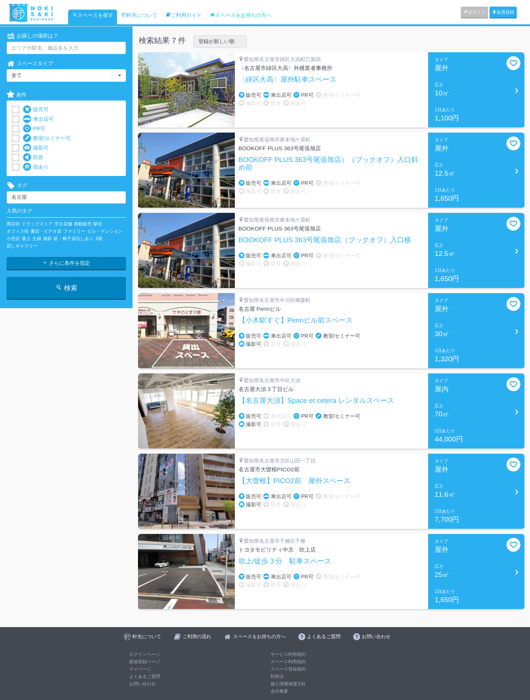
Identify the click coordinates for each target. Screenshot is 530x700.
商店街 (13, 223)
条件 (16, 95)
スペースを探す (92, 15)
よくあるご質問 (144, 676)
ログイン (474, 12)
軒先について (139, 15)
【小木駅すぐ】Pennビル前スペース (296, 320)
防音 (33, 157)
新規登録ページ (144, 661)
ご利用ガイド (184, 15)
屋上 (26, 238)
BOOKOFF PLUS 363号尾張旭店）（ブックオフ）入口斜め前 (328, 163)
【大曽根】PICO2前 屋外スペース (294, 481)
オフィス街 (18, 231)
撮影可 (36, 148)
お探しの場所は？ (32, 36)
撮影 (47, 238)
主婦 (36, 238)
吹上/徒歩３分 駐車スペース (285, 561)
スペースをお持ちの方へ (241, 15)
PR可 (34, 129)
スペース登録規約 (288, 669)
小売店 (13, 238)
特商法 (277, 676)
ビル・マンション (105, 231)
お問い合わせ (142, 683)
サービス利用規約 (288, 654)
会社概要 (279, 691)
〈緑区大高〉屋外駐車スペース (287, 79)
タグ (17, 185)
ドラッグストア (37, 223)
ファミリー (74, 231)
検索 (66, 288)
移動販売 (83, 223)
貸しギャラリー (22, 246)
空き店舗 (63, 223)
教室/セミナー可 (47, 138)
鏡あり (36, 167)
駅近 (97, 223)
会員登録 (503, 12)
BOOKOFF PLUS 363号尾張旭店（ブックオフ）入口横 (325, 240)
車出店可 (38, 119)
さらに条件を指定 (66, 263)
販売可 (36, 109)
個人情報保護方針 (288, 683)
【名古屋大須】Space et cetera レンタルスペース (316, 400)
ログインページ (144, 654)
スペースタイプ (30, 63)
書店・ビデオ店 (46, 231)
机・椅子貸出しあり (73, 238)
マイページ (140, 669)
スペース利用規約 (288, 661)
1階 (98, 238)
